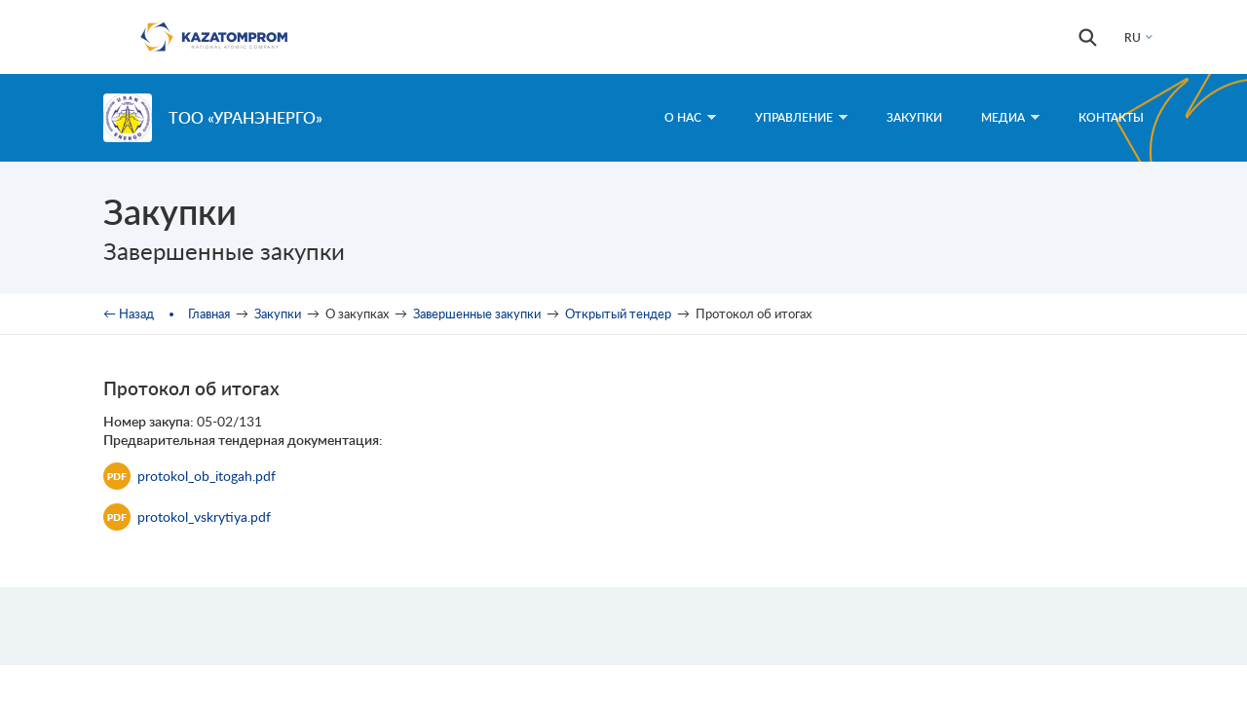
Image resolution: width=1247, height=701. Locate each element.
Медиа (1010, 117)
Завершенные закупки (477, 313)
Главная (209, 313)
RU (1132, 37)
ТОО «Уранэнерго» (245, 117)
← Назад (128, 313)
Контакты (1111, 117)
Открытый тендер (618, 313)
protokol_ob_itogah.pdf (189, 476)
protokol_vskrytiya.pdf (187, 517)
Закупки (914, 117)
